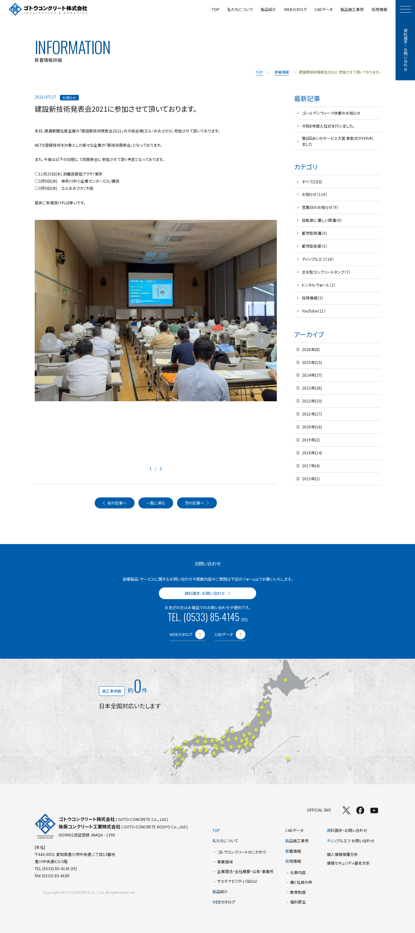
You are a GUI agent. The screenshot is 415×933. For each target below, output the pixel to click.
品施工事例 (297, 840)
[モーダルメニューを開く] (405, 9)
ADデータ (294, 830)
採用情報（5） (313, 298)
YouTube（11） (314, 310)
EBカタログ (223, 902)
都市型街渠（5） (314, 246)
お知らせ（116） (314, 194)
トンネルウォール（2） (319, 285)
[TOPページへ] (48, 9)
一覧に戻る (155, 503)
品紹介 (220, 891)
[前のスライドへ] (49, 341)
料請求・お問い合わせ (347, 830)
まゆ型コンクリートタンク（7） (326, 272)
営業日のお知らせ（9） (320, 207)
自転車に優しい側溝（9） (322, 220)
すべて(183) (312, 181)
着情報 (293, 851)
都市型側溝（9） (314, 233)
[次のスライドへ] (262, 341)
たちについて (225, 840)
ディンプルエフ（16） (318, 259)
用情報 (293, 861)
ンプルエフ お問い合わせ (350, 840)
